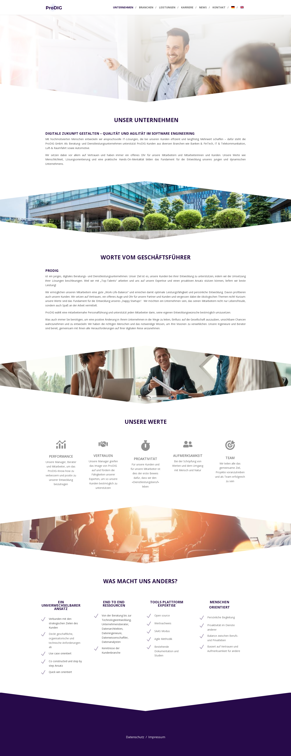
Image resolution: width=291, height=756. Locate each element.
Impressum (156, 737)
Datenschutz (135, 737)
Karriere (187, 7)
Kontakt (218, 7)
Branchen (146, 7)
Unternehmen (123, 7)
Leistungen (167, 7)
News (203, 7)
